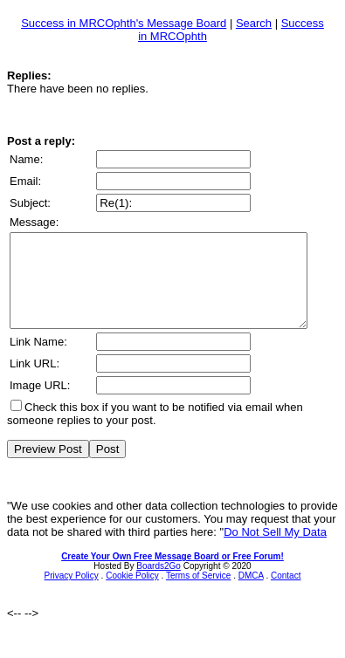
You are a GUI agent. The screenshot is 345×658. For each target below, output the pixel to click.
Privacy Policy (72, 594)
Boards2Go (158, 584)
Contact (285, 594)
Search (254, 23)
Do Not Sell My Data (275, 550)
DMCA (251, 594)
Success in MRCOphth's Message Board (123, 23)
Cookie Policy (132, 594)
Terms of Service (198, 594)
